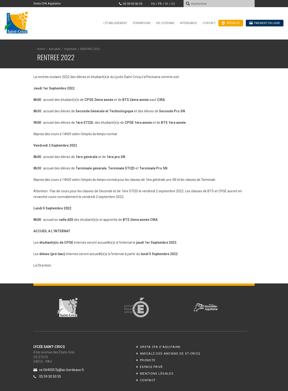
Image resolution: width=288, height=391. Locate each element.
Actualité (55, 49)
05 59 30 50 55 (132, 3)
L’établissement (115, 23)
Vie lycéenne (165, 23)
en (153, 3)
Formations (141, 23)
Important (70, 49)
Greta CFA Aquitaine (47, 3)
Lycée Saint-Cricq (18, 22)
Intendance (188, 23)
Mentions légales (157, 373)
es (173, 3)
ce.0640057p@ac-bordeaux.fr (61, 370)
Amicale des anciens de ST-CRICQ (170, 353)
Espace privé (151, 367)
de (166, 3)
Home (41, 49)
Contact (209, 23)
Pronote (147, 360)
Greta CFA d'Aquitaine (160, 347)
